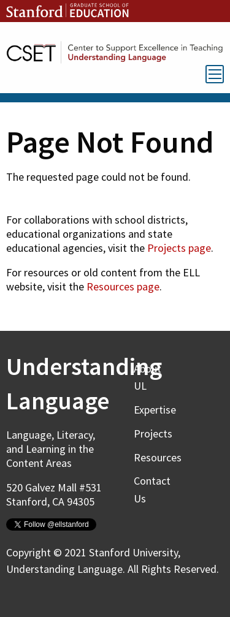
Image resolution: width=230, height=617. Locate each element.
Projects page (179, 248)
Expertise (155, 410)
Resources (158, 457)
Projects (153, 433)
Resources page (122, 286)
